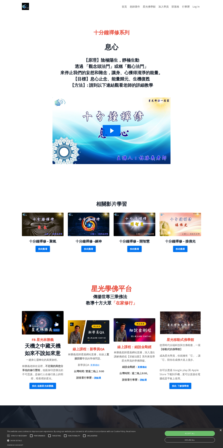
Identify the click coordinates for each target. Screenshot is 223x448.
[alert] (111, 438)
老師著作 (134, 6)
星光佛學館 (148, 6)
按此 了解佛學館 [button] (180, 385)
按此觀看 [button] (42, 249)
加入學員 (163, 6)
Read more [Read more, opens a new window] (131, 431)
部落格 (175, 6)
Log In (196, 6)
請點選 (97, 377)
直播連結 (95, 365)
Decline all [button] (190, 440)
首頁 (123, 6)
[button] (8, 436)
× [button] (220, 430)
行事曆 (185, 6)
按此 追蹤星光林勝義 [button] (42, 385)
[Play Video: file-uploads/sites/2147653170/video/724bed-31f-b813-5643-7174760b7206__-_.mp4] (111, 131)
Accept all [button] (190, 433)
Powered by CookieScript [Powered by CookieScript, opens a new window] (15, 445)
